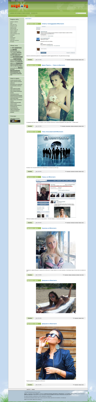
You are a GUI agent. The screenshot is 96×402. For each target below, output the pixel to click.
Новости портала (13, 32)
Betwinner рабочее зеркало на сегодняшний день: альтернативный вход (15, 106)
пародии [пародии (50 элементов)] (14, 63)
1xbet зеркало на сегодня (15, 118)
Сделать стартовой (25, 13)
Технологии (12, 39)
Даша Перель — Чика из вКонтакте (53, 65)
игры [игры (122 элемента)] (11, 56)
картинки (76, 59)
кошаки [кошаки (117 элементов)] (16, 60)
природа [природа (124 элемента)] (12, 64)
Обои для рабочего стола (15, 33)
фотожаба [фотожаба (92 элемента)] (12, 69)
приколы (80, 59)
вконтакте (68, 59)
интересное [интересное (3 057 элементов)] (18, 57)
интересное (73, 59)
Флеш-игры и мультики (14, 40)
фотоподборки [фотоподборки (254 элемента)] (14, 72)
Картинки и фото (13, 27)
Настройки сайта (33, 13)
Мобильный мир (13, 28)
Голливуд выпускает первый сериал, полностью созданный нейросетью (16, 81)
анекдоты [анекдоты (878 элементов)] (18, 47)
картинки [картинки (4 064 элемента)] (17, 59)
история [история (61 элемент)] (11, 59)
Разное (11, 36)
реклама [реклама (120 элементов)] (16, 64)
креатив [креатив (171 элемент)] (20, 60)
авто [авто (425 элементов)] (13, 47)
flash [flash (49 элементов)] (11, 47)
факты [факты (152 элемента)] (20, 65)
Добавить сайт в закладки (15, 13)
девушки (72, 126)
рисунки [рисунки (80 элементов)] (19, 64)
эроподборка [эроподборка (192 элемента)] (13, 73)
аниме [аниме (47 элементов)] (11, 49)
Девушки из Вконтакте (49, 280)
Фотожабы (12, 41)
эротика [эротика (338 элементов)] (19, 73)
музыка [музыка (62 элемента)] (15, 61)
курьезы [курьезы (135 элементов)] (12, 61)
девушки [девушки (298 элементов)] (19, 52)
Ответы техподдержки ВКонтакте (53, 23)
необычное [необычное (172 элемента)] (20, 61)
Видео (11, 23)
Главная (13, 0)
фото (83, 59)
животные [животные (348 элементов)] (14, 54)
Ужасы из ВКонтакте (48, 177)
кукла (80, 274)
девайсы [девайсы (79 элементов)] (14, 52)
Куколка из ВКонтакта (49, 228)
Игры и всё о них (13, 24)
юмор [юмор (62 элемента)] (11, 74)
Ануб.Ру (28, 389)
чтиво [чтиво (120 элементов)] (19, 72)
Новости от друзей (13, 31)
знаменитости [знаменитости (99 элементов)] (17, 55)
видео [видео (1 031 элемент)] (15, 49)
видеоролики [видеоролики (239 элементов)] (13, 51)
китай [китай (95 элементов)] (11, 60)
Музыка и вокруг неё (14, 29)
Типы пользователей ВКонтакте (52, 131)
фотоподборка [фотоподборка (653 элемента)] (15, 70)
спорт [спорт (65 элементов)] (11, 65)
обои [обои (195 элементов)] (11, 63)
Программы (12, 35)
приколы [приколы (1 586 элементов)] (19, 63)
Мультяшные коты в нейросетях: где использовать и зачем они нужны (16, 86)
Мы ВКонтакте (21, 0)
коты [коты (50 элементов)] (13, 60)
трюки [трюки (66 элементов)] (15, 65)
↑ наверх (33, 389)
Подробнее (30, 59)
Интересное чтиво (13, 25)
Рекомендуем (12, 37)
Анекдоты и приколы (14, 21)
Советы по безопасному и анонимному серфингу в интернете (15, 111)
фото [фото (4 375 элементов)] (20, 67)
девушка (69, 274)
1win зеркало (12, 119)
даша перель (68, 126)
